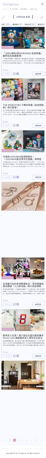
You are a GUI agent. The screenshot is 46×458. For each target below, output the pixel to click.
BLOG (5, 9)
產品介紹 (33, 9)
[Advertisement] (23, 235)
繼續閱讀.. (38, 74)
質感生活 (28, 24)
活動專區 (23, 9)
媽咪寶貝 (16, 24)
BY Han (5, 70)
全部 (3, 24)
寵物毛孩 (41, 24)
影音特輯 (13, 9)
